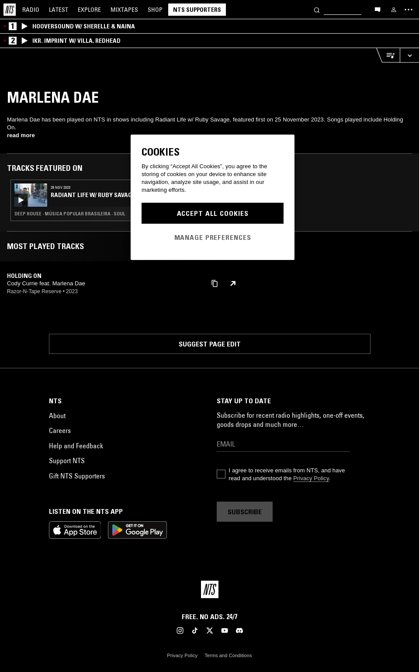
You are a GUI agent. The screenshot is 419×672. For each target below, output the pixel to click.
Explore (89, 10)
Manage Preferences (212, 237)
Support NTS (67, 460)
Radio (30, 10)
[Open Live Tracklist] (388, 55)
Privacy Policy (311, 478)
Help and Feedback (76, 445)
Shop (155, 10)
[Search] (317, 9)
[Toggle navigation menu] (409, 9)
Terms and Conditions (228, 655)
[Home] (9, 9)
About (57, 415)
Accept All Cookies (213, 213)
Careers (60, 430)
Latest (58, 10)
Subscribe (245, 511)
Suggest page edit (210, 343)
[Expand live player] (409, 55)
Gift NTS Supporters (77, 475)
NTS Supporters (197, 10)
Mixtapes (124, 10)
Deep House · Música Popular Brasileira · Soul (69, 214)
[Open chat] (377, 9)
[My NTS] (394, 10)
